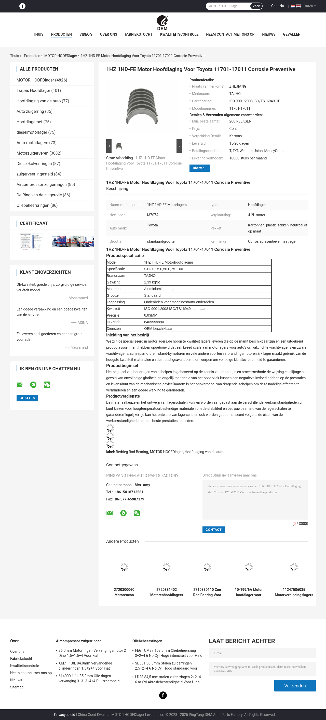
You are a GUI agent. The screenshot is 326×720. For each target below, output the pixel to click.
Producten (61, 34)
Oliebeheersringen (33, 205)
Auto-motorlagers (32, 142)
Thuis (38, 34)
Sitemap (16, 687)
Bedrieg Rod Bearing (132, 452)
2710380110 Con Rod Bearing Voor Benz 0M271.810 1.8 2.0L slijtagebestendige (207, 592)
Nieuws (269, 34)
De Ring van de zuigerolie (39, 195)
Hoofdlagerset (30, 121)
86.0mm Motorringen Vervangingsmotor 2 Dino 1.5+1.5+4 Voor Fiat (92, 653)
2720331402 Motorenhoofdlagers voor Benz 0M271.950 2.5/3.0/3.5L (166, 592)
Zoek (256, 6)
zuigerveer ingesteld (35, 174)
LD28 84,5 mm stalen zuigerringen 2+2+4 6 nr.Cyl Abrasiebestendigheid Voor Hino (168, 679)
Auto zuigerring (30, 111)
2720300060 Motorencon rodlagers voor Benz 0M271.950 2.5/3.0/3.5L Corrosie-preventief (124, 592)
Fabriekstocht (139, 34)
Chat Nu (277, 6)
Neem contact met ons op (230, 34)
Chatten (199, 168)
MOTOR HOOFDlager (60, 56)
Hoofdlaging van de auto (39, 101)
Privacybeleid (64, 715)
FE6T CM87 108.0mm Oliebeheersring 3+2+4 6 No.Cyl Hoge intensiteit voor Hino (168, 653)
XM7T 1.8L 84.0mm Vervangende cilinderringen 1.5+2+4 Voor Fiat (85, 665)
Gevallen (292, 34)
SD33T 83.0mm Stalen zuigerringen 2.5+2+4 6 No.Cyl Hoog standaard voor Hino (166, 666)
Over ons (108, 34)
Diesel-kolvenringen (34, 163)
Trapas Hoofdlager (33, 90)
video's (85, 34)
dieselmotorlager (32, 132)
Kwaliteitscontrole (179, 34)
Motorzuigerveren (32, 153)
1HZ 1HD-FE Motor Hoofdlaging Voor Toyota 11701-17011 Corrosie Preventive (144, 163)
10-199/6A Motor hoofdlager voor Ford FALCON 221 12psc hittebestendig (249, 592)
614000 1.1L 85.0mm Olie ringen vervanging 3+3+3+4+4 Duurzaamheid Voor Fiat (89, 679)
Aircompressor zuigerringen (42, 184)
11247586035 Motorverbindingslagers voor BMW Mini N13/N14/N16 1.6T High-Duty (294, 592)
